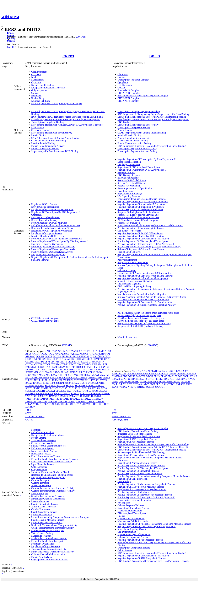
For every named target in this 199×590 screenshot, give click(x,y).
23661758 (80, 36)
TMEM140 (96, 396)
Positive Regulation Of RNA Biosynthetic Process (141, 465)
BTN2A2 (84, 356)
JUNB (178, 379)
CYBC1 (46, 364)
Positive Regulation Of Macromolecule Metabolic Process (145, 494)
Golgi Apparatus (39, 90)
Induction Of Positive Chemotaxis (47, 244)
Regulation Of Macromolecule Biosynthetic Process (142, 489)
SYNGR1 (96, 393)
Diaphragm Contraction (129, 164)
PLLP (28, 380)
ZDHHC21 (104, 404)
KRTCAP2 (58, 372)
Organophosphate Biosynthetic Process (49, 559)
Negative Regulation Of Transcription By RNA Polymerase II (147, 159)
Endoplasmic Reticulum (42, 85)
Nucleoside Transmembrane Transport (49, 538)
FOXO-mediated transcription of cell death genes (141, 318)
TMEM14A (30, 399)
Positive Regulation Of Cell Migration (49, 222)
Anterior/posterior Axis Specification (135, 188)
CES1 (72, 359)
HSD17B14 (150, 379)
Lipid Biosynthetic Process (44, 451)
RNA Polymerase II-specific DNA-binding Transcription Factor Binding (152, 146)
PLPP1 (45, 380)
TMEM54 (62, 401)
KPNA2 (191, 379)
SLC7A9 (40, 393)
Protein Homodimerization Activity (48, 146)
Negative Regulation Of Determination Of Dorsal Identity (145, 302)
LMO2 (115, 381)
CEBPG (55, 359)
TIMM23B (54, 396)
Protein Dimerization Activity (45, 148)
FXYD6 (29, 369)
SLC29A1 (64, 388)
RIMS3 (53, 383)
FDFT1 (71, 367)
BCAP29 (40, 356)
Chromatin (36, 74)
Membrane (36, 95)
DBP (125, 376)
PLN (33, 380)
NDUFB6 (38, 377)
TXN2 (115, 387)
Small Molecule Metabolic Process (47, 520)
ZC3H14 (150, 387)
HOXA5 (140, 379)
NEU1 (46, 377)
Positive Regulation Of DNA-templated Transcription (56, 238)
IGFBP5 (98, 369)
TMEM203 (75, 399)
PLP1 (39, 380)
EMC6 (28, 367)
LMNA (99, 372)
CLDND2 (39, 361)
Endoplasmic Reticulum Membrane (48, 87)
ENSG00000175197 (121, 416)
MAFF (128, 381)
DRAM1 (98, 364)
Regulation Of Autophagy (130, 193)
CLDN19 (29, 361)
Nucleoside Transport (41, 536)
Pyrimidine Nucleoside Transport (46, 522)
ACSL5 (76, 351)
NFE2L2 (54, 377)
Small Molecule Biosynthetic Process (48, 445)
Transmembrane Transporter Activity (48, 549)
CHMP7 (97, 359)
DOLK (90, 364)
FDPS (78, 367)
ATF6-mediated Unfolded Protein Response (138, 220)
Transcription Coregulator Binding (47, 122)
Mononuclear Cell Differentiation (133, 521)
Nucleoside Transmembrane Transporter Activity (54, 525)
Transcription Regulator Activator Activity (137, 151)
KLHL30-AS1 (45, 372)
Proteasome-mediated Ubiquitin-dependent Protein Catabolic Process (150, 225)
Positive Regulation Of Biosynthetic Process (138, 471)
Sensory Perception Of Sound (131, 183)
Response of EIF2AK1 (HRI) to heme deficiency (141, 326)
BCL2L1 (57, 356)
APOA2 (43, 353)
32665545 (66, 345)
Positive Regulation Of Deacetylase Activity (52, 252)
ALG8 (28, 353)
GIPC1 (124, 379)
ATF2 (144, 371)
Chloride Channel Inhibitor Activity (48, 554)
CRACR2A (162, 373)
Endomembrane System (42, 448)
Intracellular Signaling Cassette (132, 529)
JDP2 (166, 379)
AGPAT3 (100, 351)
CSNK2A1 (117, 376)
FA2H (48, 367)
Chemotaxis (36, 215)
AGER (92, 351)
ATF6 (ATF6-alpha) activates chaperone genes (139, 315)
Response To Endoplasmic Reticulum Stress (52, 228)
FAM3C (64, 367)
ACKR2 (61, 351)
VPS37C (132, 387)
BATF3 (122, 373)
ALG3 (108, 351)
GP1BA (131, 379)
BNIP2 (69, 356)
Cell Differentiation (127, 532)
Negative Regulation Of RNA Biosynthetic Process (142, 558)
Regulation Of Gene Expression (132, 479)
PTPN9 (103, 380)
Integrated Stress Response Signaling (48, 254)
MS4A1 (95, 375)
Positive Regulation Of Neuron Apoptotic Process (141, 228)
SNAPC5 (144, 384)
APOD (51, 353)
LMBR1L (90, 372)
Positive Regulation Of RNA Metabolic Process (140, 473)
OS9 (100, 377)
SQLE (57, 393)
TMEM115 (85, 396)
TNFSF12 (180, 384)
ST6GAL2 (65, 393)
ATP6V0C (30, 356)
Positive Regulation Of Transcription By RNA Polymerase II (59, 241)
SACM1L (92, 383)
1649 (114, 410)
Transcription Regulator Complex (133, 79)
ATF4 (97, 353)
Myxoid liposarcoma (127, 337)
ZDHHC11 (93, 404)
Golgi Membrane (39, 71)
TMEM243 (42, 401)
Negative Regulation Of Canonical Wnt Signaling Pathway (145, 275)
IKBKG (160, 379)
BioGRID (11, 47)
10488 (28, 410)
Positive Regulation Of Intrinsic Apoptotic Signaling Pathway (147, 305)
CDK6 (130, 373)
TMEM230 (97, 399)
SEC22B (61, 385)
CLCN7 (105, 359)
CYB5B (38, 364)
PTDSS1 (95, 380)
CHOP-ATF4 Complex (128, 98)
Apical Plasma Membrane (43, 506)
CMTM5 (55, 361)
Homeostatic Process (41, 453)
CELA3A (64, 359)
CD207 (35, 359)
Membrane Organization (42, 543)
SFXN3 (36, 388)
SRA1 (159, 384)
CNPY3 (63, 361)
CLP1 (47, 361)
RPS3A (67, 383)
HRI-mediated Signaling (129, 283)
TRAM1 (71, 401)
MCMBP (153, 381)
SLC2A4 (102, 388)
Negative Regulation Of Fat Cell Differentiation (140, 233)
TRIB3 (189, 384)
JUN (27, 372)
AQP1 (66, 353)
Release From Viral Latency (44, 220)
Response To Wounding (129, 185)
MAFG (135, 381)
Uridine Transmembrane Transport (47, 530)
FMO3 (97, 367)
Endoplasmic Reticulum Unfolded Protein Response (55, 225)
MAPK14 (144, 381)
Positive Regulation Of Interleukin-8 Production (140, 209)
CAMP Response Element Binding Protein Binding (55, 138)
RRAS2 (75, 383)
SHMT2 (44, 388)
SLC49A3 (92, 391)
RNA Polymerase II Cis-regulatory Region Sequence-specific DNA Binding (67, 117)
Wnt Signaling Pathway (129, 196)
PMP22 (58, 380)
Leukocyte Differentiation (130, 510)
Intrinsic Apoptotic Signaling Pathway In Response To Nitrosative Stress (152, 297)
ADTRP (84, 351)
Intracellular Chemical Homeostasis (48, 498)
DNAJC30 (82, 364)
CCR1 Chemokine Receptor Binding (48, 140)
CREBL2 (191, 373)
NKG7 (77, 377)
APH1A (35, 353)
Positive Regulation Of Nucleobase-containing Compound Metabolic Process (154, 476)
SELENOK (80, 385)
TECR (34, 396)
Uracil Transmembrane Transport (46, 456)
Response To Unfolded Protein (45, 217)
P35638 (115, 419)
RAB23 (29, 383)
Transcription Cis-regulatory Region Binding (139, 111)
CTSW (100, 361)
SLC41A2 (72, 391)
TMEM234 (30, 401)
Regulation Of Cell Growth (44, 204)
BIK (63, 356)
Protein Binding (38, 135)
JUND (184, 379)
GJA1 (36, 369)
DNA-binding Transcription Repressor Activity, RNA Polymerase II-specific (153, 561)
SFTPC (28, 388)
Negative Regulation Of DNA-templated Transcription (143, 238)
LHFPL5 (73, 372)
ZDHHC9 (30, 406)
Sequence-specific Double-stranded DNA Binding (54, 151)
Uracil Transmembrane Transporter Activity (51, 461)
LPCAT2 (29, 375)
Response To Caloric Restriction (133, 262)
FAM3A (56, 367)
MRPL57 (86, 375)
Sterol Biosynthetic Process (44, 512)
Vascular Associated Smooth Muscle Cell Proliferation (143, 299)
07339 (28, 413)
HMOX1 (73, 369)
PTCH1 (87, 380)
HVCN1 (81, 369)
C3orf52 (97, 356)
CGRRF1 (87, 359)
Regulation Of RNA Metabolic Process (136, 441)
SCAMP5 (39, 385)
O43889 (29, 419)
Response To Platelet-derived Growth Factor (138, 215)
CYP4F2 (64, 364)
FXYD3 (105, 367)
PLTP (51, 380)
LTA (36, 375)
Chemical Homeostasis (42, 443)
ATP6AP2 (105, 353)
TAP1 (28, 396)
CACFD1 (105, 356)
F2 (176, 376)
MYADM (104, 375)
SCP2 (53, 385)
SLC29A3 (84, 388)
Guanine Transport (40, 483)
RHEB (46, 383)
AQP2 (73, 353)
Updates (11, 41)
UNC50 (54, 404)
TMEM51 (52, 401)
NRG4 (84, 377)
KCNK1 (34, 372)
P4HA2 (106, 377)
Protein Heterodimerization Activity (134, 143)
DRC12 (149, 376)
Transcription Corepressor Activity (134, 127)
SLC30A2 (30, 391)
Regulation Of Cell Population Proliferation (51, 230)
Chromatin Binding (40, 130)
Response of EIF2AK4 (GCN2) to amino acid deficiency (144, 323)
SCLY (47, 385)
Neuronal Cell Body (40, 101)
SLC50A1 (102, 391)
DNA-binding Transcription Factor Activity (51, 132)
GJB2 (42, 369)
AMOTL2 (136, 371)
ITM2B (105, 369)
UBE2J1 (46, 404)
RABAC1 (37, 383)
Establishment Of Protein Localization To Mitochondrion (144, 273)
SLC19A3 (53, 388)
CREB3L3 (83, 361)
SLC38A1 (50, 391)
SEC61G (70, 385)
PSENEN (78, 380)
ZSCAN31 (160, 387)
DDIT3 (154, 56)
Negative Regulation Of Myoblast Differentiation (141, 236)
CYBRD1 (55, 364)
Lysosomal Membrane (41, 514)
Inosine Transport (39, 493)
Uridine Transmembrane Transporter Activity (52, 528)
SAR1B (101, 383)
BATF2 (115, 373)
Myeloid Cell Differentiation (131, 518)
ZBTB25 (141, 387)
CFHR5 (79, 359)
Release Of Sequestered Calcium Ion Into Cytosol (141, 249)
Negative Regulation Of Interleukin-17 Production (141, 204)
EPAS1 (171, 376)
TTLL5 (37, 404)
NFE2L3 (63, 377)
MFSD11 (69, 375)
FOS (180, 376)
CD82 (42, 359)
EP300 (164, 376)
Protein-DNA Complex (128, 90)
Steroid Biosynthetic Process (44, 504)
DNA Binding (37, 127)
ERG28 (41, 367)
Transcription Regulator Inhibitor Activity (137, 148)
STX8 (89, 393)
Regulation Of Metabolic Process (133, 508)
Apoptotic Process (126, 172)
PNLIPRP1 (68, 380)
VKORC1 (69, 404)
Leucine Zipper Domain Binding (133, 140)
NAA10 (29, 377)
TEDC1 (172, 384)
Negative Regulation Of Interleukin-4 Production (141, 207)
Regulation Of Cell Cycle (129, 252)
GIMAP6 (116, 379)
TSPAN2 (91, 401)
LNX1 (122, 381)
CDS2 (48, 359)
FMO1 (90, 367)
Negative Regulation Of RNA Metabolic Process (140, 539)
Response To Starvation (129, 222)
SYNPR (106, 393)
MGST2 (78, 375)
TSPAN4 (100, 401)
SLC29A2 (74, 388)
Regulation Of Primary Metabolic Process (137, 463)
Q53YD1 (123, 419)
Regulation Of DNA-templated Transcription (52, 209)
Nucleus (35, 77)
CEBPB (137, 373)
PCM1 (177, 381)
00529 (115, 413)
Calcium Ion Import (127, 270)
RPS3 (129, 384)
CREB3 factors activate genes (45, 318)
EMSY (157, 376)
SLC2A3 (93, 388)
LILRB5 (81, 372)
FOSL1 (186, 376)
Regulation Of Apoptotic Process (46, 233)
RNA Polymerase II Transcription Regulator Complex (56, 103)
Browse (10, 33)
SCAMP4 (29, 385)
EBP (105, 364)
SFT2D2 (100, 385)
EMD (35, 367)
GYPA (48, 369)
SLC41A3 (82, 391)
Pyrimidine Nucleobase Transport (47, 541)
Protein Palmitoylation (41, 557)
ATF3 (91, 353)
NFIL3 (70, 377)
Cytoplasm (36, 82)
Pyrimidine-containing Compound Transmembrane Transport (60, 517)
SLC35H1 (40, 391)
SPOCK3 (48, 393)
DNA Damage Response (129, 175)
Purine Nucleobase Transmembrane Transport (52, 551)
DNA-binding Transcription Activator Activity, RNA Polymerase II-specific (67, 124)
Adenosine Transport (41, 485)
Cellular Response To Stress (131, 505)
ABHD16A (52, 351)
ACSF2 (69, 351)
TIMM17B (43, 396)
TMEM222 (86, 399)
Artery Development (127, 260)
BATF (187, 371)
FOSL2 (193, 376)
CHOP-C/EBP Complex (129, 93)
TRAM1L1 (81, 401)
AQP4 (79, 353)
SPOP (152, 384)
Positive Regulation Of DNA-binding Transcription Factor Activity (149, 246)
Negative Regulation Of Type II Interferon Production (143, 201)
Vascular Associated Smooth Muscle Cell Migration (142, 294)
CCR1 (28, 359)
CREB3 (68, 56)
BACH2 (180, 371)
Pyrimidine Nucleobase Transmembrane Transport (55, 459)
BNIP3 (76, 356)
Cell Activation (125, 550)
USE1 (61, 404)
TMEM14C (53, 399)
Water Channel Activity (42, 533)
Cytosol (35, 93)
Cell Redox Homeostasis (129, 230)
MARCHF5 (58, 375)
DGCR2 (131, 376)
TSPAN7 (29, 404)
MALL (49, 375)
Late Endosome (125, 85)
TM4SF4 (64, 396)
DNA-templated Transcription (45, 207)
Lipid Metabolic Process (42, 464)
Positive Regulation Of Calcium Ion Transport (53, 246)
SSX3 (165, 384)
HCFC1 (55, 369)
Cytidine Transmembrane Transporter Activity (53, 488)
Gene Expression (126, 191)
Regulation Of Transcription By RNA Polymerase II (55, 212)
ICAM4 (89, 369)
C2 (91, 356)
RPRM (60, 383)
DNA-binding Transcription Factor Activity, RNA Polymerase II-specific (65, 119)
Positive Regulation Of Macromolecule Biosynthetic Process (146, 484)
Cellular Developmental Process (133, 537)
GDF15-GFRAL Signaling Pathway (134, 286)
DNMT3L (140, 376)
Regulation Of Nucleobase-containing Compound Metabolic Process (150, 457)
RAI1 (123, 384)
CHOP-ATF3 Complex (128, 101)
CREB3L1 (73, 361)
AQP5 (85, 353)
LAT (66, 372)
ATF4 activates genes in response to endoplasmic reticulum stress (148, 313)
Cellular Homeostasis (41, 509)
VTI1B (77, 404)
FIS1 (84, 367)
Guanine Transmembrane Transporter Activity (53, 490)
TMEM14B (42, 399)
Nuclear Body (37, 98)
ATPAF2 (163, 371)
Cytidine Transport (40, 480)
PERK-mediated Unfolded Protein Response (138, 217)
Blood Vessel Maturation (129, 162)
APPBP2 (59, 353)
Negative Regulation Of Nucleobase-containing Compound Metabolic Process (154, 524)
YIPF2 (84, 404)
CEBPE (145, 373)
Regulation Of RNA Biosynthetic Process (137, 439)
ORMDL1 (93, 377)
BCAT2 (48, 356)
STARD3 (75, 393)
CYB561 (29, 364)
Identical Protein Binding (43, 143)
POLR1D (116, 384)
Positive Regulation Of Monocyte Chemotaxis (53, 249)
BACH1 (171, 371)
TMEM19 (64, 399)
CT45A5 (93, 361)
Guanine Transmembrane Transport (48, 496)
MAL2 (42, 375)
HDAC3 (64, 369)
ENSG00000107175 (34, 416)
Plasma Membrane (40, 501)
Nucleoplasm (37, 79)
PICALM (185, 381)
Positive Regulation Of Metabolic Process (137, 492)
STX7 (83, 393)
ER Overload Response (128, 177)
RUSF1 (83, 383)
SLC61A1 (30, 393)
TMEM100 (74, 396)
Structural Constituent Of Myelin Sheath (50, 472)
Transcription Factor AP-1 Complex (134, 500)
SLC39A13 (61, 391)
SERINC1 (91, 385)
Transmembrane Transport (43, 440)
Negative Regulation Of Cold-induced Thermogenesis (143, 278)
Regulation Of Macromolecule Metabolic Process (141, 487)
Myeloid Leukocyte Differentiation (134, 534)
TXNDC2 (122, 387)
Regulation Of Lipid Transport (45, 546)
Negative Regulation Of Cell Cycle (47, 236)
